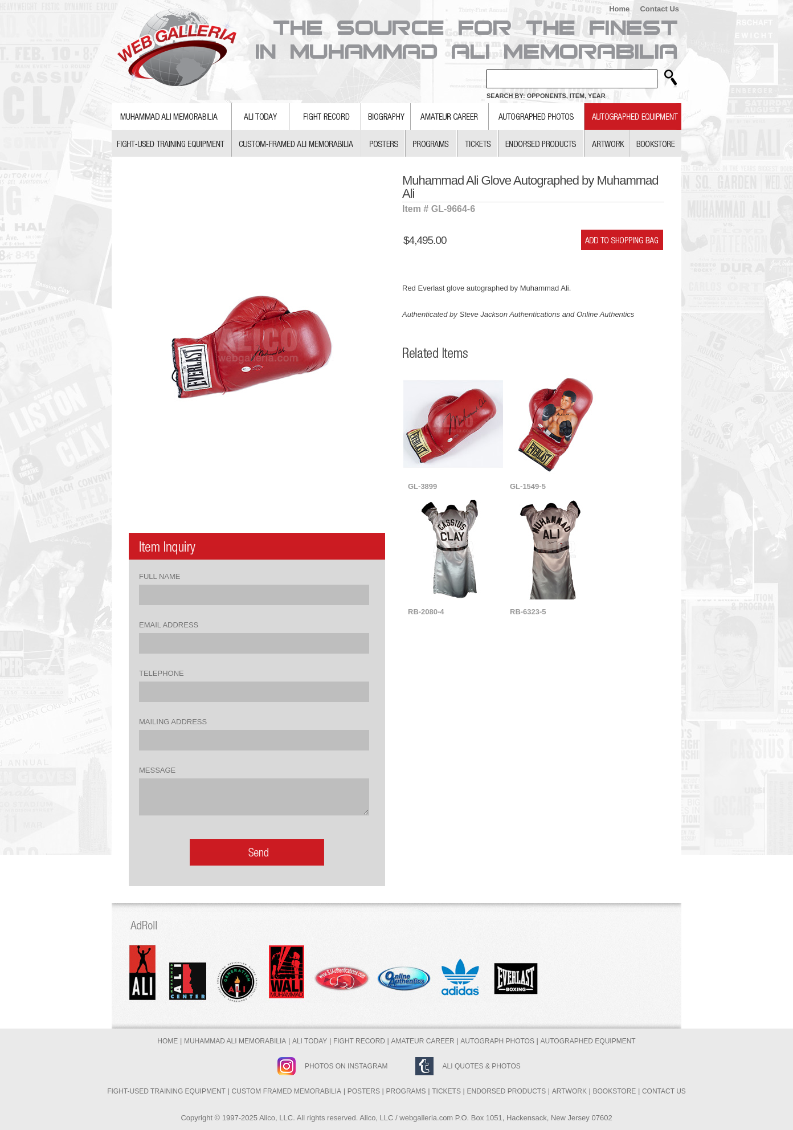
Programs (406, 1091)
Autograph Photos (497, 1041)
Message (157, 770)
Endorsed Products (506, 1091)
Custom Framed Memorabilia (286, 1091)
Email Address (168, 625)
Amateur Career (423, 1041)
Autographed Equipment (588, 1041)
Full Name (159, 576)
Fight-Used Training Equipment (166, 1091)
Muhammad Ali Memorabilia (235, 1041)
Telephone (161, 673)
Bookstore (614, 1091)
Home (619, 9)
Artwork (569, 1091)
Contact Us (659, 9)
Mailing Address (173, 721)
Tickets (446, 1091)
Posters (364, 1091)
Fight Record (359, 1041)
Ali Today (309, 1041)
